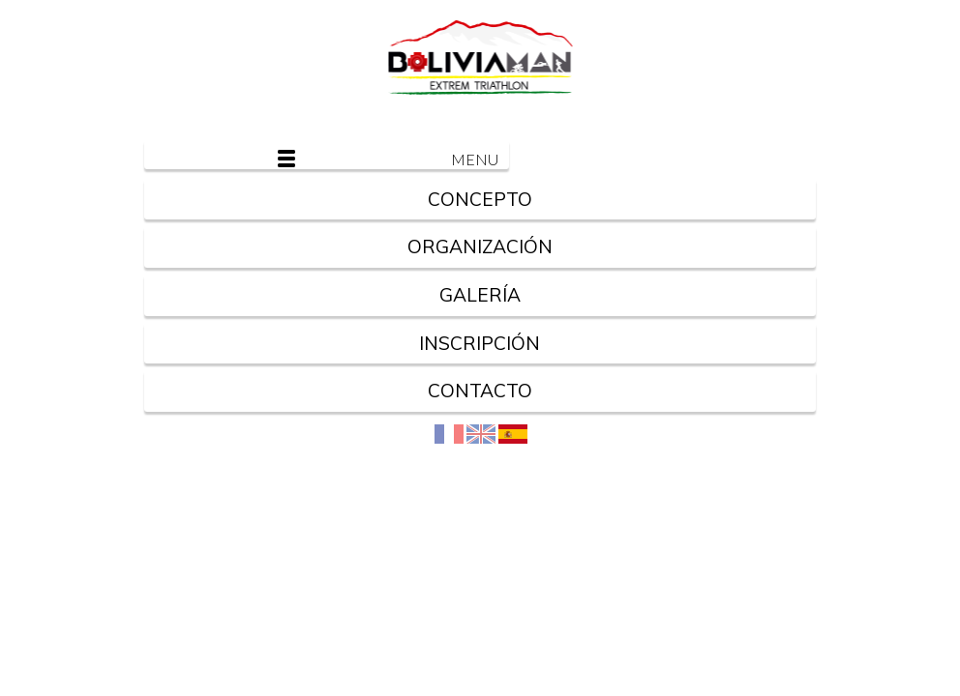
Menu (474, 159)
